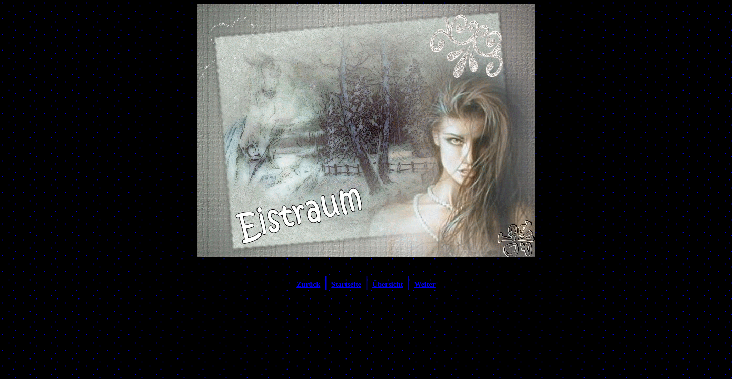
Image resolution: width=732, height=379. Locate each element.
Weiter (424, 284)
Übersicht (387, 284)
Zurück (308, 284)
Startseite (346, 284)
